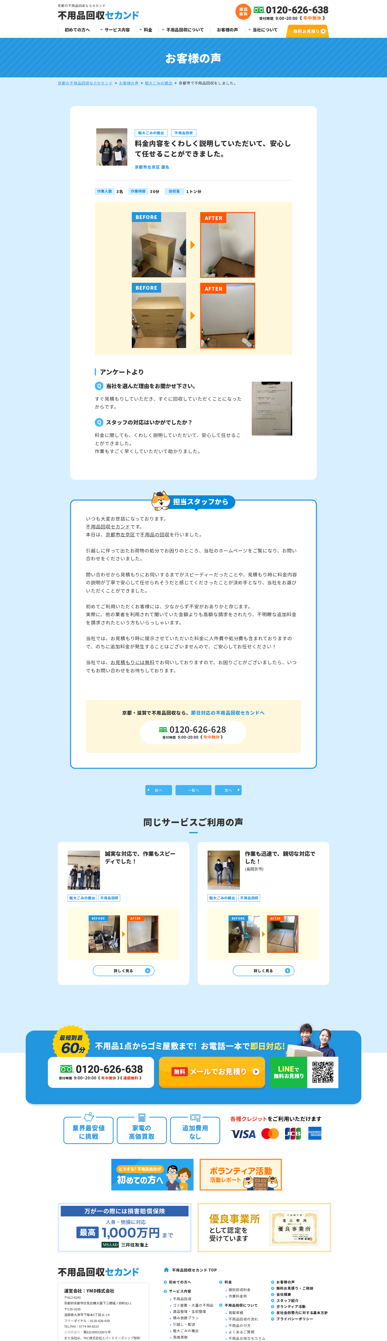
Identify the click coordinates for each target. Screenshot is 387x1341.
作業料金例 (238, 1299)
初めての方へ (77, 30)
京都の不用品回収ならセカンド (85, 83)
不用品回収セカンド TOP (194, 1273)
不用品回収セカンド (108, 526)
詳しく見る (122, 973)
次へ (228, 791)
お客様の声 (227, 30)
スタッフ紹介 (287, 1303)
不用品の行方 (240, 1328)
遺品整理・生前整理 (189, 1315)
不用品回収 (182, 1302)
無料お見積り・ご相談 (294, 1291)
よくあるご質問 (241, 1335)
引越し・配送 (184, 1327)
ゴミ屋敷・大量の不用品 (193, 1308)
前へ (158, 791)
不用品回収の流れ (243, 1322)
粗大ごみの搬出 (159, 83)
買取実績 (236, 1316)
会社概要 (283, 1297)
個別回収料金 (240, 1293)
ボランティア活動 (291, 1310)
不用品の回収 (155, 534)
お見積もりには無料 (133, 662)
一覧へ (194, 791)
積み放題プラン (186, 1321)
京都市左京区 (120, 534)
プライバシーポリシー (294, 1322)
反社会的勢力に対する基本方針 (302, 1316)
